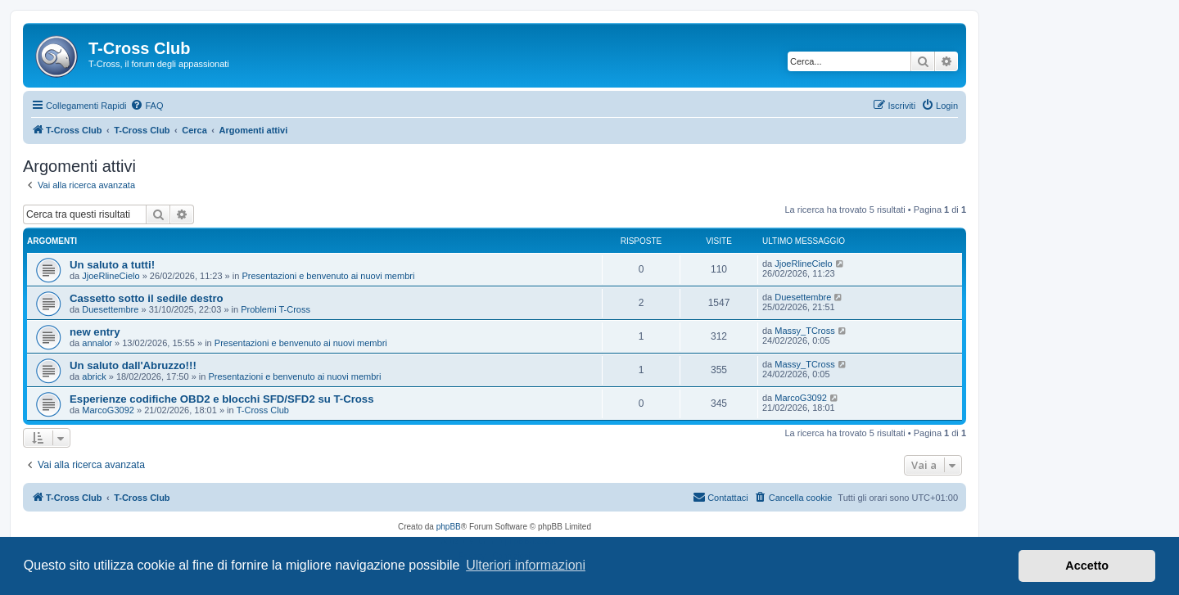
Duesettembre (110, 309)
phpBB (448, 526)
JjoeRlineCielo (110, 276)
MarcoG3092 (108, 410)
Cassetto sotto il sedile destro (147, 298)
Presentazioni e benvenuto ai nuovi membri (328, 276)
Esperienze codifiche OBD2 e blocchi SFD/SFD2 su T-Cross (222, 399)
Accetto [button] (1087, 565)
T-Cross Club (263, 410)
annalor (97, 343)
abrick (94, 376)
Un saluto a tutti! (112, 265)
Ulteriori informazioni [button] (525, 565)
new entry (95, 332)
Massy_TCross (804, 331)
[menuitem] (146, 105)
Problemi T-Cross (275, 309)
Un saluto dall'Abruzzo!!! (133, 365)
